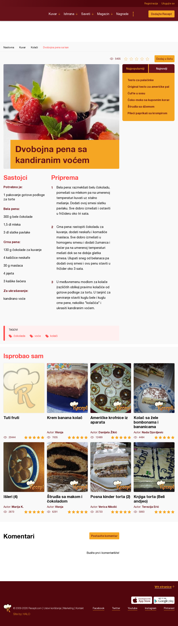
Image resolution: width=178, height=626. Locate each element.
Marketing (68, 608)
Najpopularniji (135, 68)
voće (38, 335)
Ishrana (69, 14)
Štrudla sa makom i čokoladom (67, 478)
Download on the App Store (141, 600)
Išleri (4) (23, 478)
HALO (26, 614)
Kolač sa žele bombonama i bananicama (154, 401)
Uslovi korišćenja (52, 608)
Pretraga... (140, 14)
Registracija (151, 3)
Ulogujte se (168, 3)
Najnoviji (161, 68)
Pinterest (169, 608)
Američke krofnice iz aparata (110, 401)
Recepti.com (23, 12)
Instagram (150, 608)
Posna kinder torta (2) (110, 478)
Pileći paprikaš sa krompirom (147, 113)
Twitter (116, 608)
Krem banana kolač (67, 401)
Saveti (85, 14)
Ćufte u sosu (136, 93)
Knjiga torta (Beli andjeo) (154, 478)
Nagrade (122, 14)
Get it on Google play (164, 600)
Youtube (132, 608)
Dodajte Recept (161, 14)
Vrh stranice (163, 586)
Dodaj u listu (164, 58)
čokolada (19, 335)
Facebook (98, 608)
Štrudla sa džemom (141, 106)
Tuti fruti (23, 401)
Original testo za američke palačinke (148, 86)
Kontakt (80, 608)
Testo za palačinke (141, 80)
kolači (54, 335)
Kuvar (53, 14)
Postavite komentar (104, 535)
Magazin (103, 14)
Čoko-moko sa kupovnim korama (148, 99)
